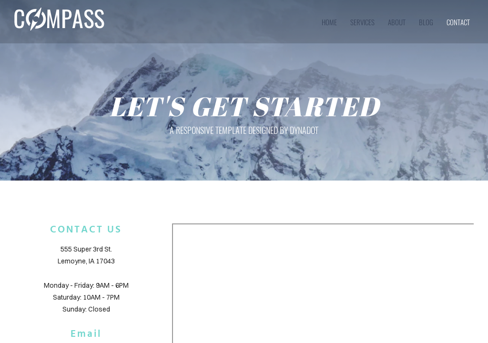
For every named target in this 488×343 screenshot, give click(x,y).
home (329, 22)
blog (426, 22)
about (397, 22)
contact (458, 22)
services (362, 22)
